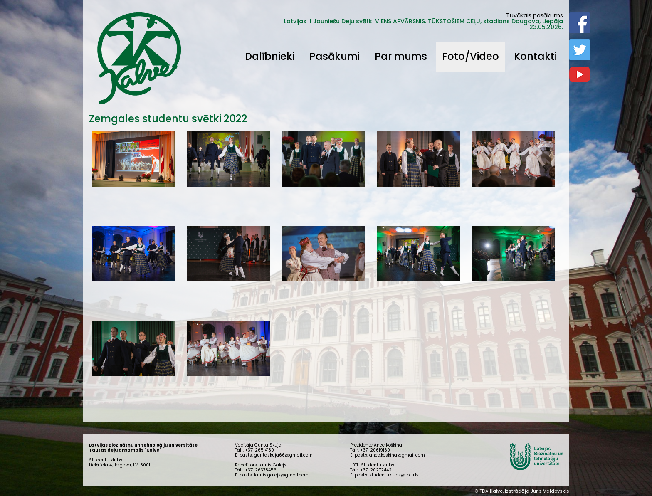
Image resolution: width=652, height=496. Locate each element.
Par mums (401, 56)
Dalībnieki (269, 56)
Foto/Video (470, 56)
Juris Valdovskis (550, 491)
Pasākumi (334, 56)
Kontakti (535, 56)
